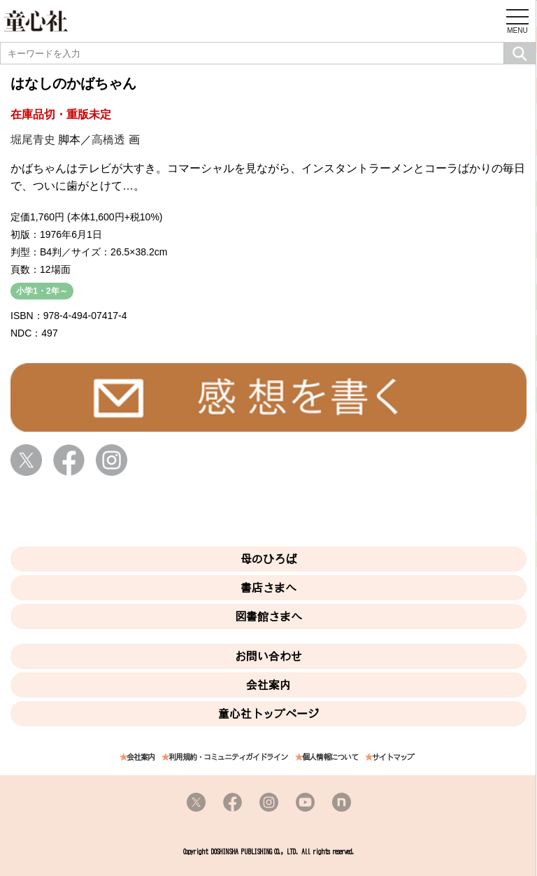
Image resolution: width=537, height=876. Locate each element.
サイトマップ (393, 757)
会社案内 (268, 685)
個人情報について (330, 757)
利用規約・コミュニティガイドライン (228, 757)
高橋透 (108, 140)
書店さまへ (268, 587)
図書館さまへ (268, 616)
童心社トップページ (268, 713)
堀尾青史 (32, 140)
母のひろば (268, 559)
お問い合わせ (268, 656)
